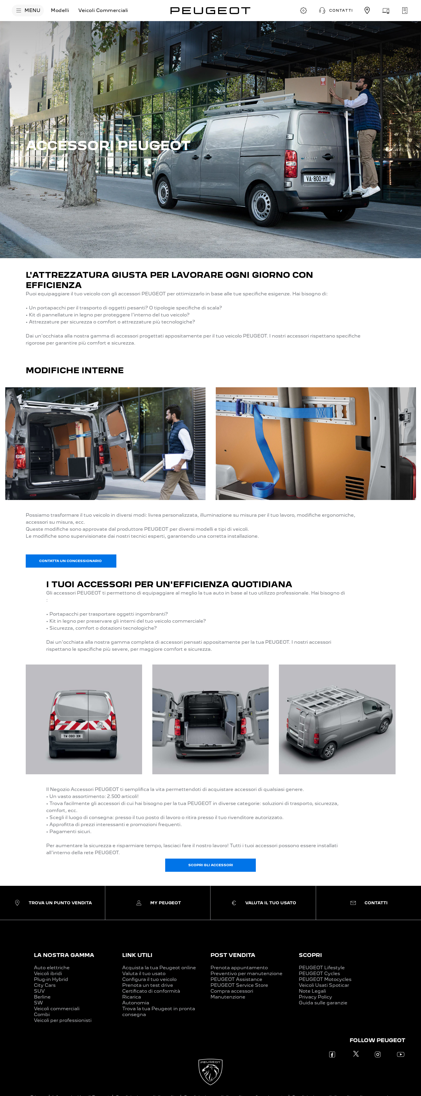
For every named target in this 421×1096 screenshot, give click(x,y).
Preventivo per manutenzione (246, 973)
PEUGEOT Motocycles (325, 979)
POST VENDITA (232, 955)
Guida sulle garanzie (323, 1003)
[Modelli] (60, 10)
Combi (42, 1014)
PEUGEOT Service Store (239, 985)
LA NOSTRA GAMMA (64, 955)
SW (38, 1003)
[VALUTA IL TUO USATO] (386, 10)
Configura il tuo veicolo (149, 979)
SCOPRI (310, 955)
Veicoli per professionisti (63, 1020)
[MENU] (27, 10)
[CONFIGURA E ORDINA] (303, 10)
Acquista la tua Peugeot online (159, 967)
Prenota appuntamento (239, 967)
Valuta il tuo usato (143, 973)
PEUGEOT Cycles (319, 973)
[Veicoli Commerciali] (103, 10)
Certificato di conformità (151, 991)
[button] (335, 10)
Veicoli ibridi (48, 973)
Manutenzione (227, 997)
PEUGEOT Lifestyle (322, 967)
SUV (39, 991)
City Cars (45, 985)
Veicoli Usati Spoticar (324, 985)
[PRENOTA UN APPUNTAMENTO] (404, 10)
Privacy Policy (315, 997)
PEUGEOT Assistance (236, 979)
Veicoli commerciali (57, 1008)
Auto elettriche (52, 967)
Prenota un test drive (147, 985)
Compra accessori (231, 991)
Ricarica (131, 997)
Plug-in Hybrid (51, 979)
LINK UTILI (137, 955)
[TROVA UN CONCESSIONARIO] (367, 10)
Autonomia (135, 1003)
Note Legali (312, 991)
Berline (42, 997)
